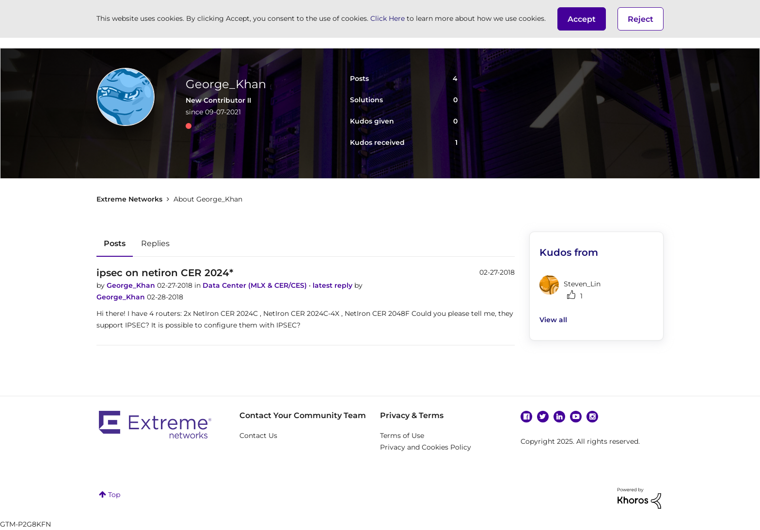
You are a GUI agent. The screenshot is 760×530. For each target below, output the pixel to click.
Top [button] (114, 494)
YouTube (576, 416)
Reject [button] (640, 19)
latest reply (333, 285)
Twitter (543, 416)
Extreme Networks (129, 199)
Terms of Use (402, 435)
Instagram (592, 416)
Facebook (526, 416)
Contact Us (258, 435)
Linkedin (559, 416)
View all (553, 319)
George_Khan (132, 285)
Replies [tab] (155, 243)
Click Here (387, 18)
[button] (581, 19)
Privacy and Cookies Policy (425, 447)
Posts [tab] (115, 243)
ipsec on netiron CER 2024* (164, 273)
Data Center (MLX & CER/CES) (256, 285)
